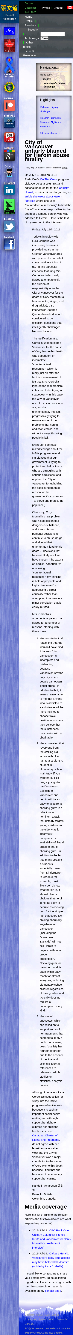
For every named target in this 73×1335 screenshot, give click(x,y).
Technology (32, 38)
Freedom (30, 25)
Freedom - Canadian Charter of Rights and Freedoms (50, 122)
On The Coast (48, 179)
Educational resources (51, 133)
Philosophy (31, 29)
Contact (58, 7)
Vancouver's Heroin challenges (54, 85)
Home (28, 16)
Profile (46, 7)
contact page (53, 1290)
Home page (46, 74)
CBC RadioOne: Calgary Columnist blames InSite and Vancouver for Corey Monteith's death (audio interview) (51, 1239)
